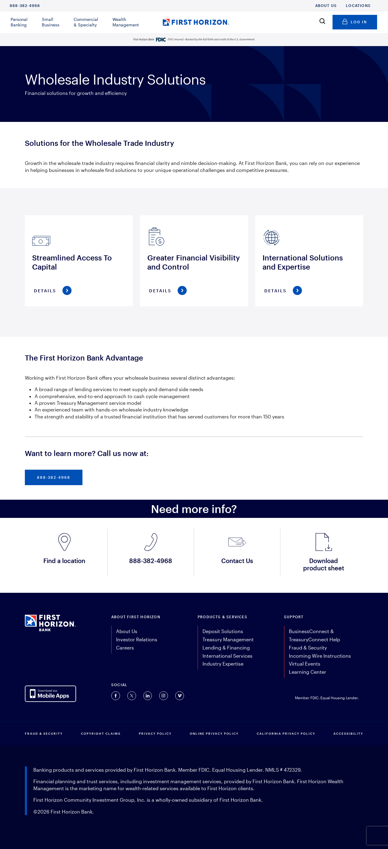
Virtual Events (304, 663)
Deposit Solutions (222, 631)
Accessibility (348, 733)
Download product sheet (323, 564)
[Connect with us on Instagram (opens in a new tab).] (163, 695)
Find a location (64, 560)
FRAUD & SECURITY (44, 733)
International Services (227, 656)
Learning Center (307, 672)
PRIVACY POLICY (155, 733)
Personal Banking (19, 22)
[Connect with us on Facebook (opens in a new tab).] (115, 695)
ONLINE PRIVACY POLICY (214, 733)
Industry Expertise (222, 663)
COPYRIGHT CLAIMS (101, 733)
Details (45, 290)
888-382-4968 (25, 5)
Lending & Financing (226, 647)
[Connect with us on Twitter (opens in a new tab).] (131, 695)
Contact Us (237, 560)
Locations (358, 5)
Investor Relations (136, 639)
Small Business (50, 22)
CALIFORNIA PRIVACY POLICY (286, 733)
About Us (326, 5)
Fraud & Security (308, 647)
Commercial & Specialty (86, 22)
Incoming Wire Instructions (320, 656)
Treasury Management (228, 639)
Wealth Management (125, 22)
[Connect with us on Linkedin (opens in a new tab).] (147, 695)
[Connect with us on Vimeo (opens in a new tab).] (179, 695)
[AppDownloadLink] (50, 694)
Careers (125, 647)
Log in (355, 21)
